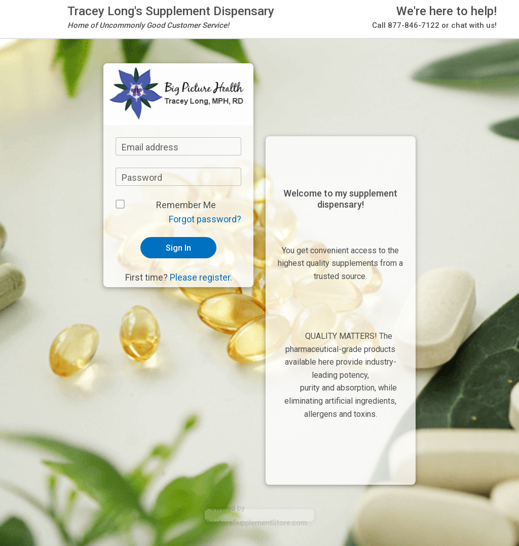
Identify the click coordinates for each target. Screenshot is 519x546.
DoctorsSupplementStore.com (256, 522)
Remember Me (186, 205)
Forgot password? (205, 219)
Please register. (201, 277)
